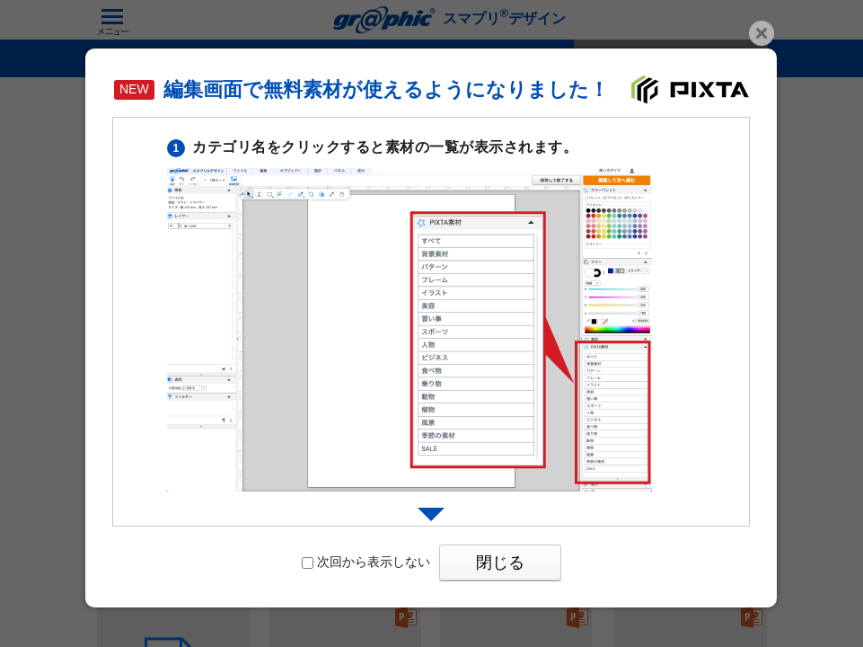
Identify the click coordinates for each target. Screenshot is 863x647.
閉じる (500, 563)
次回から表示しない (366, 561)
